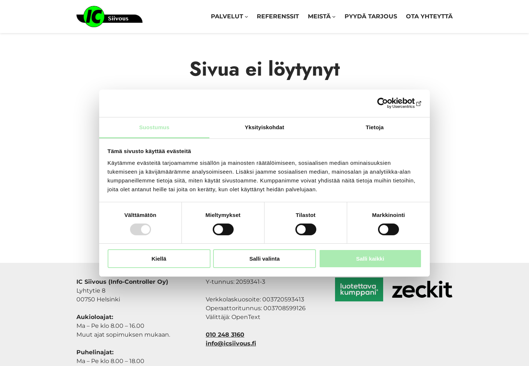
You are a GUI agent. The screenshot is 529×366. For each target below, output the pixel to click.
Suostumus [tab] (154, 127)
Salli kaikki (370, 259)
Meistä (319, 16)
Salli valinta (264, 259)
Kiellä (158, 259)
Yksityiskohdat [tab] (264, 127)
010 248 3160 (225, 334)
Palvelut (227, 16)
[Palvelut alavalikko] (246, 16)
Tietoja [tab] (375, 127)
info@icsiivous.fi (231, 343)
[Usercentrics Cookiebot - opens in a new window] (389, 103)
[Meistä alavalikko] (334, 16)
